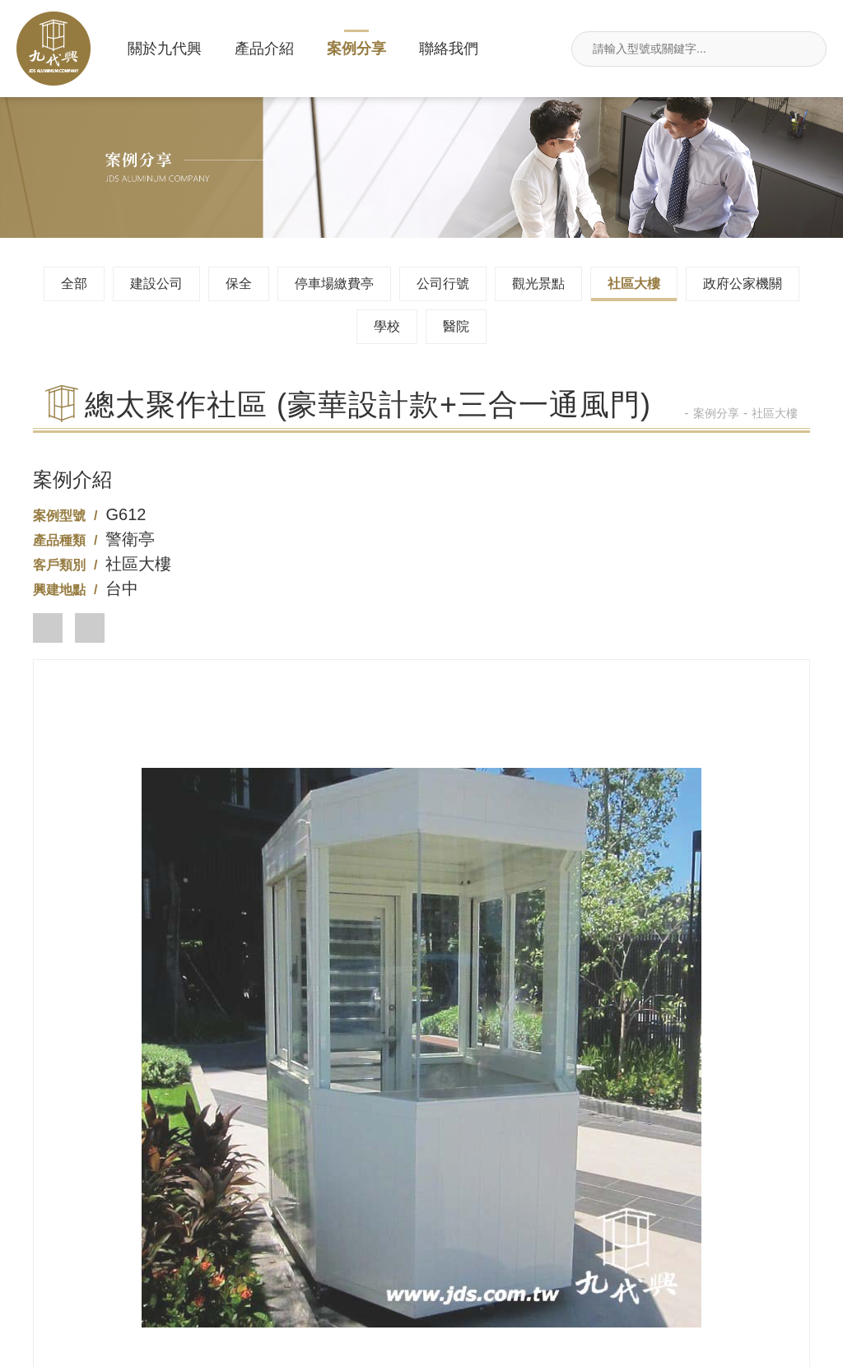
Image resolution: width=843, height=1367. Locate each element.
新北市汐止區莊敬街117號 (151, 1278)
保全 (239, 284)
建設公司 (156, 284)
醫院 (456, 326)
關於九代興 (165, 48)
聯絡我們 (448, 48)
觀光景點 (538, 284)
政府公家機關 (742, 284)
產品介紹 (264, 48)
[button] (48, 628)
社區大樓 (634, 284)
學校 (387, 326)
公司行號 (443, 284)
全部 (74, 284)
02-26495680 (421, 1144)
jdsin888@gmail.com (422, 1278)
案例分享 (356, 48)
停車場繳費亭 (334, 284)
